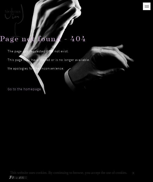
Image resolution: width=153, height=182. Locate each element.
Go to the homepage (24, 89)
